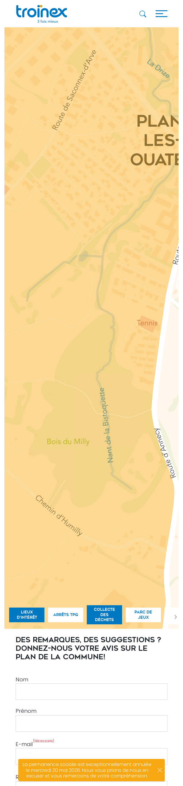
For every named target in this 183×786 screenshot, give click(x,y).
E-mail (35, 743)
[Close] (159, 770)
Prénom (26, 711)
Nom (22, 679)
